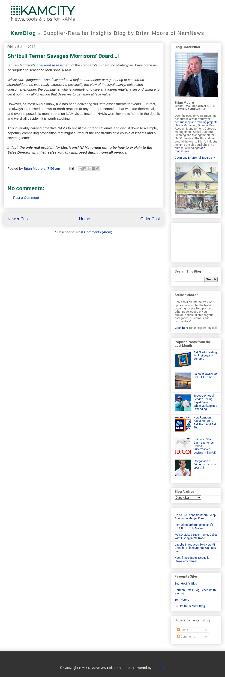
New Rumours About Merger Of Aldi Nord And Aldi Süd (205, 422)
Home (84, 219)
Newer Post (18, 219)
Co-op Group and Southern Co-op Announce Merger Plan (195, 517)
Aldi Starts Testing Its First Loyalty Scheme (205, 356)
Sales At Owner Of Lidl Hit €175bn (205, 375)
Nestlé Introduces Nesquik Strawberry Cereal (192, 559)
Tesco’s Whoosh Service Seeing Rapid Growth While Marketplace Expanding (205, 402)
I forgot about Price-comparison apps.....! (205, 464)
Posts (182, 630)
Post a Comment (26, 197)
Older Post (150, 219)
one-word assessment (53, 65)
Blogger (158, 668)
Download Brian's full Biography (195, 157)
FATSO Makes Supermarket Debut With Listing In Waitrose (196, 536)
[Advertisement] (196, 241)
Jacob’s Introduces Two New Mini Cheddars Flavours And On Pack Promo (196, 548)
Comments (186, 636)
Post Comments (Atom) (94, 232)
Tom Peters (182, 599)
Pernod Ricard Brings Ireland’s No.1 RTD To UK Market (194, 526)
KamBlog (27, 33)
